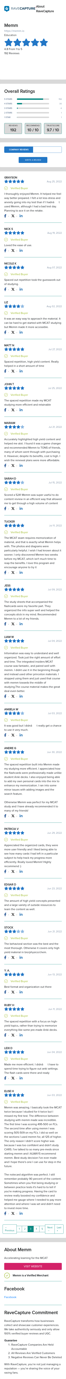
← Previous (9, 1229)
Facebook (10, 1297)
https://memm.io (14, 31)
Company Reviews (19, 149)
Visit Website (33, 1266)
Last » (59, 1229)
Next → (49, 1229)
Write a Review (33, 160)
